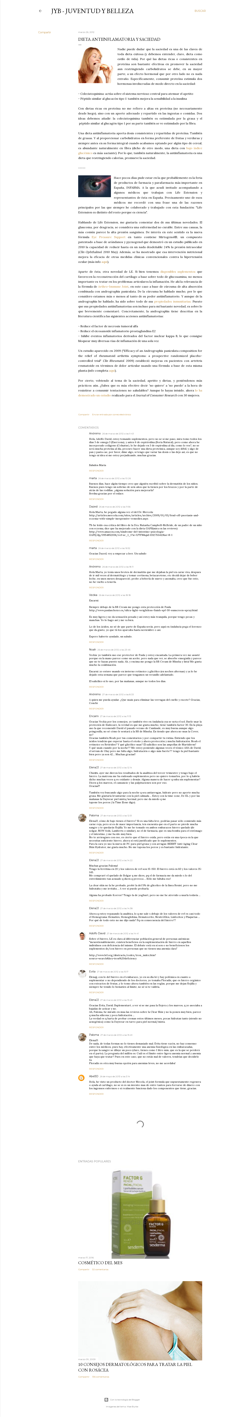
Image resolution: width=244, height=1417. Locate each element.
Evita (92, 971)
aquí (104, 262)
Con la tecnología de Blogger (122, 1400)
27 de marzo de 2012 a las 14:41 (123, 933)
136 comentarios (100, 1376)
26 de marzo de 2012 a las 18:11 (117, 566)
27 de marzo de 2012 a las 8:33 (118, 694)
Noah (92, 649)
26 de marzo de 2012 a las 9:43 (118, 433)
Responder (96, 470)
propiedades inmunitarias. (172, 301)
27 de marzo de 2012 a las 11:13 (115, 716)
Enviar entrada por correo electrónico (111, 414)
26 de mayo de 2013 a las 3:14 (115, 1076)
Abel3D (93, 1076)
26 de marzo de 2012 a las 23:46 (113, 649)
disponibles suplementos (178, 271)
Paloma (94, 815)
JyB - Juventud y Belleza (92, 11)
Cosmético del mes (100, 1262)
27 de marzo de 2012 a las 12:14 (116, 767)
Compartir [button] (44, 32)
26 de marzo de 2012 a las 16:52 (114, 548)
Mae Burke (132, 1406)
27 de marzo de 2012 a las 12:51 (116, 815)
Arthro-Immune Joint (113, 286)
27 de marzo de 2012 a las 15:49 (116, 1035)
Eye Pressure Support (108, 237)
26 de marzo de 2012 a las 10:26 (114, 478)
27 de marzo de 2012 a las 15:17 (112, 971)
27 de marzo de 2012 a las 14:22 (116, 860)
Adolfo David (97, 933)
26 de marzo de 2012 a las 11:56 (114, 506)
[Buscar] (200, 11)
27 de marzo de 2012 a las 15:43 (116, 1000)
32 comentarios (100, 1269)
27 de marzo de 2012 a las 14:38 (116, 908)
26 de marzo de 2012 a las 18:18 (115, 595)
